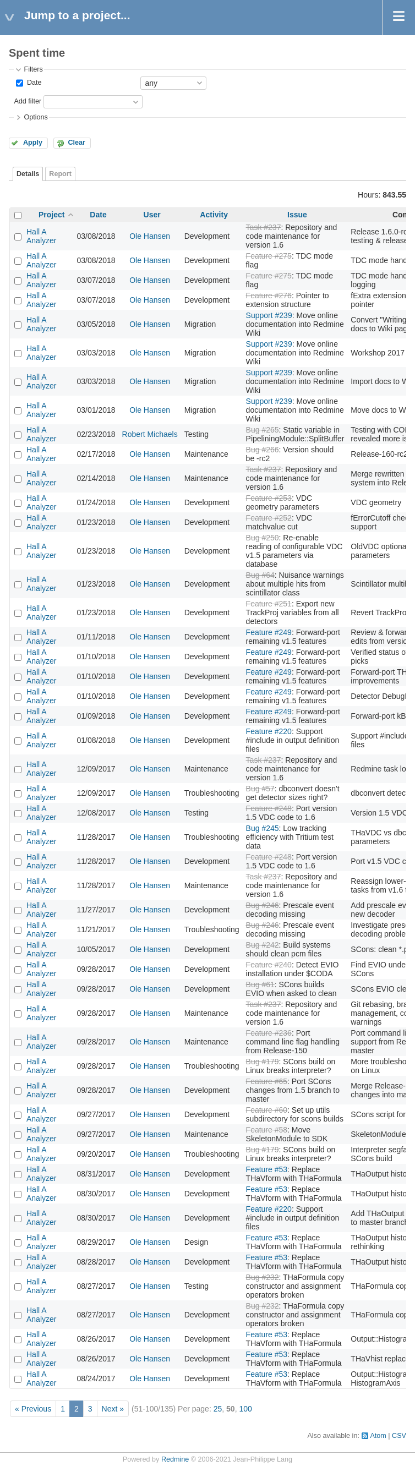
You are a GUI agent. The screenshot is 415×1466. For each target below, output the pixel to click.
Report (60, 174)
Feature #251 (269, 603)
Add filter (27, 101)
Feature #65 (267, 1081)
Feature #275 (269, 255)
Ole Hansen (149, 236)
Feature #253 (269, 498)
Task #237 (263, 227)
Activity (214, 214)
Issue (297, 214)
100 (245, 1408)
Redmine (175, 1459)
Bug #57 (260, 788)
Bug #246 (262, 905)
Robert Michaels (150, 434)
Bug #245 (262, 828)
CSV (399, 1436)
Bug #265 (262, 429)
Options (35, 117)
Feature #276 (269, 295)
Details (28, 174)
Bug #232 (262, 1277)
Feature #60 (267, 1110)
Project (51, 214)
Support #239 (269, 315)
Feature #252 (269, 517)
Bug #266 (262, 449)
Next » (113, 1408)
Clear (76, 142)
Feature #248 (269, 808)
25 (218, 1408)
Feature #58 (267, 1129)
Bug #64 (260, 575)
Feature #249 (269, 632)
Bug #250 (262, 537)
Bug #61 (260, 984)
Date (33, 82)
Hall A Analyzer (41, 236)
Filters (33, 69)
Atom (378, 1436)
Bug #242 (262, 944)
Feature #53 (267, 1169)
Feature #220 (269, 731)
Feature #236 (269, 1033)
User (152, 214)
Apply (32, 142)
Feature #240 (269, 964)
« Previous (33, 1408)
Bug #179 (262, 1061)
